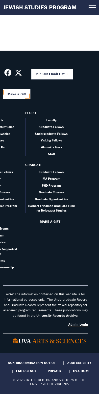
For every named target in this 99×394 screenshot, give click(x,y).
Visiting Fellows (51, 140)
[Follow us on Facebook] (7, 74)
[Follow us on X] (18, 74)
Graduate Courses (51, 192)
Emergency (26, 371)
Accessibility (79, 363)
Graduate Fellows (51, 127)
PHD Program (51, 185)
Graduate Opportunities (51, 199)
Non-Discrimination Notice (32, 363)
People (31, 113)
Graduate (33, 164)
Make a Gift (16, 94)
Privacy (55, 371)
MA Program (51, 179)
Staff (51, 154)
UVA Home (81, 371)
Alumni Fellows (51, 147)
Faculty (51, 120)
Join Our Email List (50, 74)
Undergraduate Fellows (51, 134)
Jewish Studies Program (40, 7)
